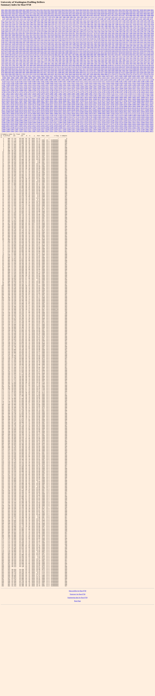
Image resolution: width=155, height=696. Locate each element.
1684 (91, 26)
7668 (63, 63)
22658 (4, 124)
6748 (6, 54)
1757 (24, 28)
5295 (77, 44)
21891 (51, 119)
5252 (27, 44)
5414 (13, 47)
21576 (30, 117)
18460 (138, 99)
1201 (119, 19)
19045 (95, 103)
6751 (17, 54)
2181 (123, 30)
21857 (8, 119)
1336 (116, 21)
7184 (66, 58)
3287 (127, 33)
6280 (9, 51)
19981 (30, 108)
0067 (20, 12)
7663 (52, 63)
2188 (138, 30)
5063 (38, 37)
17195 (143, 94)
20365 (138, 110)
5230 (102, 42)
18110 (151, 97)
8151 (24, 67)
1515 (113, 22)
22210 (77, 120)
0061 (152, 10)
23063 (125, 126)
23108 (12, 128)
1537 (17, 24)
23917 (47, 131)
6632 (102, 53)
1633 (20, 26)
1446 (41, 22)
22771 (108, 124)
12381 (121, 81)
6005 (120, 47)
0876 (120, 15)
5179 (98, 40)
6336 (98, 51)
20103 (112, 108)
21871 (21, 119)
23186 (34, 128)
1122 (119, 17)
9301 (152, 72)
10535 (151, 76)
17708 (17, 97)
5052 (6, 37)
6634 (109, 53)
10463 (99, 76)
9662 (98, 74)
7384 (56, 60)
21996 (125, 119)
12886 (77, 94)
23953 (73, 131)
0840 (66, 15)
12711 (60, 90)
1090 (71, 17)
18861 (25, 103)
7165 (41, 58)
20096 (108, 108)
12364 (51, 81)
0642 (84, 13)
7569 (41, 62)
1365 (27, 22)
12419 (91, 83)
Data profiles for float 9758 (77, 681)
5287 (70, 44)
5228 (95, 42)
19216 (56, 104)
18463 (143, 99)
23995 (91, 131)
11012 (99, 78)
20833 (43, 113)
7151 (152, 56)
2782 (95, 31)
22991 (86, 126)
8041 (59, 65)
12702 (43, 90)
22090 (17, 120)
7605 (116, 62)
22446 (38, 122)
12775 (73, 92)
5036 (109, 35)
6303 (49, 51)
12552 (51, 87)
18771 (121, 101)
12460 (60, 85)
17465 (95, 95)
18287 (43, 99)
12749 (8, 92)
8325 (106, 69)
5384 (88, 46)
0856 (95, 15)
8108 (109, 65)
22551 (99, 122)
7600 (102, 62)
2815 (17, 33)
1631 (13, 26)
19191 (43, 104)
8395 (20, 71)
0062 (2, 12)
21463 (108, 115)
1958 (141, 28)
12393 (4, 83)
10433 (34, 76)
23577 (60, 129)
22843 (151, 124)
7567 (34, 62)
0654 (120, 13)
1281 (38, 21)
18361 (91, 99)
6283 (20, 51)
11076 (24, 79)
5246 (6, 44)
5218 (63, 42)
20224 (56, 110)
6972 (13, 56)
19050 (99, 103)
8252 (70, 69)
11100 (93, 79)
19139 (17, 104)
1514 (109, 22)
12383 (129, 81)
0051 (116, 10)
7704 (98, 63)
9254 (95, 72)
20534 (43, 112)
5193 (145, 40)
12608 (99, 87)
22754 (86, 124)
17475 (104, 95)
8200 (134, 67)
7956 (13, 65)
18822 (4, 103)
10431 (29, 76)
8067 (81, 65)
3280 (102, 33)
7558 (20, 62)
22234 (99, 120)
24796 (143, 131)
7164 (38, 58)
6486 (66, 53)
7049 (24, 56)
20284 (95, 110)
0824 (20, 15)
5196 (2, 42)
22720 (38, 124)
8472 (84, 71)
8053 (70, 65)
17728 (25, 97)
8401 (27, 71)
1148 (7, 19)
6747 (2, 54)
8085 (95, 65)
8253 (74, 69)
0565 (9, 13)
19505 (21, 106)
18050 (104, 97)
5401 (138, 46)
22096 (25, 120)
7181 (56, 58)
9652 (81, 74)
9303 (6, 74)
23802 (147, 129)
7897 (152, 63)
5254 (31, 44)
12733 (117, 90)
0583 (41, 13)
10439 (56, 76)
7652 (38, 63)
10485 (121, 76)
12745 (147, 90)
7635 (17, 63)
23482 (151, 128)
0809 (2, 15)
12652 (138, 88)
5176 (88, 40)
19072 (125, 103)
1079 (53, 17)
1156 (35, 19)
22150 (38, 120)
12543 (30, 87)
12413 (69, 83)
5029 (84, 35)
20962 (86, 113)
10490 (129, 76)
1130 (147, 17)
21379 (69, 115)
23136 (21, 128)
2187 (134, 30)
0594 (63, 13)
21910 (69, 119)
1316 (66, 21)
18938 (60, 103)
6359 (145, 51)
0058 (141, 10)
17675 (12, 97)
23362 (86, 128)
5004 (152, 33)
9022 (52, 72)
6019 (141, 47)
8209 (9, 69)
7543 (141, 60)
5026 (74, 35)
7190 (88, 58)
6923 (141, 54)
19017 (82, 103)
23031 (95, 126)
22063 (151, 119)
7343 (24, 60)
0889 (152, 15)
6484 (59, 53)
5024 (66, 35)
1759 (31, 28)
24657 (134, 131)
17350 (47, 95)
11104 (110, 79)
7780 (106, 63)
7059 (31, 56)
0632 (70, 13)
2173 (98, 30)
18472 (147, 99)
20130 (134, 108)
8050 (63, 65)
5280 (49, 44)
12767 (47, 92)
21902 (60, 119)
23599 (77, 129)
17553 (134, 95)
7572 (45, 62)
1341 (134, 21)
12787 (121, 92)
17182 (138, 94)
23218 (43, 128)
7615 (148, 62)
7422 (91, 60)
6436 (52, 53)
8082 (91, 65)
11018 (112, 78)
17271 (12, 95)
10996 (69, 78)
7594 (81, 62)
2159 (52, 30)
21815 (112, 117)
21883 (38, 119)
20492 (12, 112)
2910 (49, 33)
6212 (95, 49)
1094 (85, 17)
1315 (63, 21)
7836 (127, 63)
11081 (29, 79)
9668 (106, 74)
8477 (95, 71)
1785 (109, 28)
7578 (56, 62)
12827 (30, 94)
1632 (17, 26)
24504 (117, 131)
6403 (49, 53)
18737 (95, 101)
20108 (117, 108)
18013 (82, 97)
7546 (145, 60)
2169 (84, 30)
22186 (64, 120)
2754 (88, 31)
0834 (49, 15)
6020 (145, 47)
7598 (95, 62)
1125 (130, 17)
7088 (84, 56)
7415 (88, 60)
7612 (138, 62)
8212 (20, 69)
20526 (25, 112)
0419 (66, 12)
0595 (66, 13)
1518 (123, 22)
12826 (25, 94)
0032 (91, 10)
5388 (98, 46)
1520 (130, 22)
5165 (49, 40)
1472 (66, 22)
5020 (56, 35)
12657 (8, 90)
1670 (49, 26)
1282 (41, 21)
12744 (143, 90)
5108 (35, 38)
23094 (151, 126)
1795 (138, 28)
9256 (98, 72)
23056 (121, 126)
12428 (117, 83)
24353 (104, 131)
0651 (113, 13)
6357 (138, 51)
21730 (69, 117)
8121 (120, 65)
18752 (104, 101)
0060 (148, 10)
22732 (60, 124)
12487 (143, 85)
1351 (13, 22)
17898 (51, 97)
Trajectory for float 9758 (77, 685)
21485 (125, 115)
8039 (56, 65)
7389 (59, 60)
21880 (34, 119)
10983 (17, 78)
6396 (34, 53)
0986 (28, 17)
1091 (74, 17)
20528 (34, 112)
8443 (49, 71)
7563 (27, 62)
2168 (81, 30)
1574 (66, 24)
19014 (77, 103)
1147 (3, 19)
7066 (34, 56)
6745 (148, 53)
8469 (81, 71)
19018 (86, 103)
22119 (30, 120)
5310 (123, 44)
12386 (143, 81)
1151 (17, 19)
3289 (134, 33)
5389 (102, 46)
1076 (42, 17)
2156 (41, 30)
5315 (134, 44)
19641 (73, 106)
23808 (4, 131)
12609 (104, 87)
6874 (66, 54)
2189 (141, 30)
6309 (70, 51)
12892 (91, 94)
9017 (45, 72)
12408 (47, 83)
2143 (148, 28)
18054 (108, 97)
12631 (47, 88)
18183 (21, 99)
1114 (92, 17)
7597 (91, 62)
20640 (143, 112)
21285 (21, 115)
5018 (49, 35)
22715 (34, 124)
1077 (46, 17)
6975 (17, 56)
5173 (77, 40)
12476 (99, 85)
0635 (74, 13)
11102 (101, 79)
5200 (17, 42)
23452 (130, 128)
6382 (13, 53)
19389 (130, 104)
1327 (98, 21)
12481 (121, 85)
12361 (38, 81)
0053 (123, 10)
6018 (137, 47)
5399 (130, 46)
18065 (117, 97)
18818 (143, 101)
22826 (138, 124)
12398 (17, 83)
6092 (27, 49)
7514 (127, 60)
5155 (13, 40)
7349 (31, 60)
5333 (45, 46)
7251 (138, 58)
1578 (81, 24)
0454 (95, 12)
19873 (143, 106)
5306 (109, 44)
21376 (64, 115)
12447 (4, 85)
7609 (127, 62)
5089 (127, 37)
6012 (134, 47)
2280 (45, 31)
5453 (106, 47)
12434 (138, 83)
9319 (38, 74)
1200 (115, 19)
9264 (109, 72)
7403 (74, 60)
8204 (145, 67)
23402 (104, 128)
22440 (34, 122)
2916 (70, 33)
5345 (59, 46)
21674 (51, 117)
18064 (112, 97)
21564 (25, 117)
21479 (121, 115)
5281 (52, 44)
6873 (63, 54)
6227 (127, 49)
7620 (6, 63)
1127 (137, 17)
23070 (134, 126)
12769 (56, 92)
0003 (9, 10)
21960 (95, 119)
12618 (143, 87)
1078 (49, 17)
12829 (38, 94)
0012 (38, 10)
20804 (34, 113)
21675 (56, 117)
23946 (69, 131)
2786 (109, 31)
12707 (47, 90)
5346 (63, 46)
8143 (6, 67)
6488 (70, 53)
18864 (34, 103)
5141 (141, 38)
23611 (90, 129)
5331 (38, 46)
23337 (73, 128)
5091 (134, 37)
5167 (56, 40)
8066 (77, 65)
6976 (20, 56)
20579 (77, 112)
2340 (52, 31)
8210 (13, 69)
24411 (108, 131)
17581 (143, 95)
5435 (70, 47)
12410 (56, 83)
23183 (30, 128)
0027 (74, 10)
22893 (21, 126)
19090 (138, 103)
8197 (123, 67)
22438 (30, 122)
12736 (125, 90)
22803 (125, 124)
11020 (121, 78)
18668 (64, 101)
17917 (56, 97)
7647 (27, 63)
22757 (95, 124)
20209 (47, 110)
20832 (39, 113)
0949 (10, 17)
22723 (43, 124)
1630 (9, 26)
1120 (112, 17)
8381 (138, 69)
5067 (52, 37)
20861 (52, 113)
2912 (56, 33)
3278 (95, 33)
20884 (56, 113)
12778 (82, 92)
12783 (104, 92)
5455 (109, 47)
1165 (66, 19)
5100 (6, 38)
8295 (98, 69)
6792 (41, 54)
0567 (17, 13)
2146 (6, 30)
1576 (74, 24)
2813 (9, 33)
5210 (34, 42)
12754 (25, 92)
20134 (143, 108)
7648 (31, 63)
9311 (20, 74)
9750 (127, 74)
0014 (45, 10)
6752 (20, 54)
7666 (59, 63)
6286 (31, 51)
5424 (49, 47)
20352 (125, 110)
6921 (134, 54)
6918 (123, 54)
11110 (131, 79)
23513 (25, 129)
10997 (74, 78)
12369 (73, 81)
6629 (91, 53)
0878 (127, 15)
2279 (41, 31)
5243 (148, 42)
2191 (148, 30)
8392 (9, 71)
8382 (141, 69)
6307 (63, 51)
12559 (60, 87)
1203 (126, 19)
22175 (56, 120)
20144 (12, 110)
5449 (91, 47)
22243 (108, 120)
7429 (102, 60)
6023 (2, 49)
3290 (138, 33)
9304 (10, 74)
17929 (60, 97)
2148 (13, 30)
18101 (147, 97)
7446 (109, 60)
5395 (116, 46)
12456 (43, 85)
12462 (69, 85)
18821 (151, 101)
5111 (42, 38)
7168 (52, 58)
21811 (108, 117)
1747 (141, 26)
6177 (88, 49)
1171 (87, 19)
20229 (60, 110)
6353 (123, 51)
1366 (31, 22)
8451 (63, 71)
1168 (77, 19)
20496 (17, 112)
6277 (152, 49)
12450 (17, 85)
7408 (81, 60)
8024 (49, 65)
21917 (73, 119)
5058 (24, 37)
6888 (98, 54)
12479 (112, 85)
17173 (134, 94)
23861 (30, 131)
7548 (152, 60)
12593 (77, 87)
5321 (2, 46)
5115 (56, 38)
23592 (64, 129)
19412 (147, 104)
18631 (47, 101)
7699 (91, 63)
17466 (99, 95)
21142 (143, 113)
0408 (59, 12)
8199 (130, 67)
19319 (90, 104)
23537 (43, 129)
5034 (102, 35)
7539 (138, 60)
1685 (95, 26)
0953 (14, 17)
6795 (52, 54)
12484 (134, 85)
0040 (109, 10)
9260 (106, 72)
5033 (98, 35)
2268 (2, 31)
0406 (52, 12)
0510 (145, 12)
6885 (91, 54)
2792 (130, 31)
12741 (134, 90)
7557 (17, 62)
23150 (25, 128)
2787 (113, 31)
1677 (70, 26)
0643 (88, 13)
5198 (9, 42)
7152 (2, 58)
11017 (108, 78)
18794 (130, 101)
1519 (127, 22)
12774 (69, 92)
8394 (17, 71)
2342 (59, 31)
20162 (25, 110)
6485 (63, 53)
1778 (84, 28)
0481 (127, 12)
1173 (94, 19)
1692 (116, 26)
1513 (106, 22)
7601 (106, 62)
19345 (103, 104)
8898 (27, 72)
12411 (60, 83)
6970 (10, 56)
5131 (105, 38)
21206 (151, 113)
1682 (84, 26)
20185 (38, 110)
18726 (91, 101)
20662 (4, 113)
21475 (117, 115)
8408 (34, 71)
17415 (69, 95)
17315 (25, 95)
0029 (81, 10)
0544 (152, 12)
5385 (91, 46)
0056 (134, 10)
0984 (24, 17)
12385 (138, 81)
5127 (95, 38)
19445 (12, 106)
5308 (116, 44)
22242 (104, 120)
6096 (42, 49)
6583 (84, 53)
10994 (61, 78)
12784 (108, 92)
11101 (97, 79)
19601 (51, 106)
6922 (138, 54)
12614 (125, 87)
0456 (102, 12)
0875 (116, 15)
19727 (104, 106)
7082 (67, 56)
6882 (81, 54)
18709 (82, 101)
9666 (102, 74)
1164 (63, 19)
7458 (113, 60)
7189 (84, 58)
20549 (56, 112)
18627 (43, 101)
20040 (60, 108)
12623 (12, 88)
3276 (88, 33)
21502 (151, 115)
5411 (2, 47)
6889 (102, 54)
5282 (56, 44)
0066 (17, 12)
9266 (116, 72)
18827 (8, 103)
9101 (84, 72)
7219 (116, 58)
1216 (140, 19)
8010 (42, 65)
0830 (34, 15)
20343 (121, 110)
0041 (113, 10)
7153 (6, 58)
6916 (116, 54)
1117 (102, 17)
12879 (47, 94)
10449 (73, 76)
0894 (7, 17)
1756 (20, 28)
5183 (113, 40)
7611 (134, 62)
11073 (16, 79)
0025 (70, 10)
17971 (69, 97)
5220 (66, 42)
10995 (65, 78)
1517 (120, 22)
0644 (91, 13)
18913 (47, 103)
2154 (34, 30)
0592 (56, 13)
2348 (81, 31)
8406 (31, 71)
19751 (117, 106)
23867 (34, 131)
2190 (145, 30)
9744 (120, 74)
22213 (82, 120)
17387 (60, 95)
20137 (4, 110)
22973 (73, 126)
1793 (134, 28)
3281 (106, 33)
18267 (38, 99)
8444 (52, 71)
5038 (116, 35)
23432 (117, 128)
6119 (77, 49)
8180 (84, 67)
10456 (82, 76)
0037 (106, 10)
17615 (4, 97)
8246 (63, 69)
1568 (45, 24)
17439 (91, 95)
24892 (147, 131)
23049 (108, 126)
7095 (99, 56)
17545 (130, 95)
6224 (116, 49)
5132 (109, 38)
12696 (30, 90)
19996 (38, 108)
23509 (21, 129)
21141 (138, 113)
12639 (82, 88)
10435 (42, 76)
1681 (81, 26)
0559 (2, 13)
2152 (27, 30)
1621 (141, 24)
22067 (4, 120)
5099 (3, 38)
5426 (56, 47)
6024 (6, 49)
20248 (73, 110)
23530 (38, 129)
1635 (27, 26)
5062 (34, 37)
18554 (12, 101)
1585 (106, 24)
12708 (51, 90)
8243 (59, 69)
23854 (25, 131)
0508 (138, 12)
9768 (21, 76)
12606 (91, 87)
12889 (86, 94)
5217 (59, 42)
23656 (95, 129)
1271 (2, 21)
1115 (95, 17)
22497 (73, 122)
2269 (6, 31)
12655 (151, 88)
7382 (52, 60)
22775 (112, 124)
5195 (152, 40)
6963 (152, 54)
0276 (38, 12)
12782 (99, 92)
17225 (147, 94)
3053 (77, 33)
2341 (56, 31)
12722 (82, 90)
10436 (47, 76)
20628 (134, 112)
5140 (137, 38)
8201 (138, 67)
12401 (25, 83)
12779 (86, 92)
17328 (34, 95)
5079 (91, 37)
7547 (148, 60)
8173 (63, 67)
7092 (95, 56)
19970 (21, 108)
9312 (24, 74)
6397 (38, 53)
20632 (138, 112)
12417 (82, 83)
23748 (121, 129)
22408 (21, 122)
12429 (121, 83)
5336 (52, 46)
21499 (143, 115)
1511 (98, 22)
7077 (49, 56)
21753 (77, 117)
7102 (109, 56)
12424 (108, 83)
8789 (152, 71)
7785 (109, 63)
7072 (42, 56)
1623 (148, 24)
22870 (12, 126)
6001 (113, 47)
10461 (95, 76)
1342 (138, 21)
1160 (49, 19)
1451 (56, 22)
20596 (95, 112)
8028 (52, 65)
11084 (37, 79)
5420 (34, 47)
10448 (69, 76)
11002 (82, 78)
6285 (27, 51)
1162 (56, 19)
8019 (45, 65)
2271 (13, 31)
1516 (116, 22)
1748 (145, 26)
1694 (123, 26)
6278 (2, 51)
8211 (16, 69)
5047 (141, 35)
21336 (51, 115)
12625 (21, 88)
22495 (64, 122)
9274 (120, 72)
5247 (9, 44)
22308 (4, 122)
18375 (104, 99)
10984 (21, 78)
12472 (86, 85)
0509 (141, 12)
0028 (77, 10)
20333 (112, 110)
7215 (109, 58)
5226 (88, 42)
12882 (60, 94)
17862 (43, 97)
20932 (78, 113)
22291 (147, 120)
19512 (25, 106)
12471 (82, 85)
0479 (123, 12)
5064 (41, 37)
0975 (21, 17)
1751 (2, 28)
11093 (67, 79)
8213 (24, 69)
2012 (145, 28)
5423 (45, 47)
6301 (41, 51)
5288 (74, 44)
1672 (56, 26)
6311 (77, 51)
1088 (64, 17)
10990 (48, 78)
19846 (138, 106)
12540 (17, 87)
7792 (113, 63)
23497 (17, 129)
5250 (20, 44)
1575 (70, 24)
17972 (73, 97)
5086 (116, 37)
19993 (34, 108)
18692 (73, 101)
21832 (130, 117)
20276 (91, 110)
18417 (125, 99)
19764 (121, 106)
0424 (84, 12)
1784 (106, 28)
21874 (25, 119)
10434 (38, 76)
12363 (47, 81)
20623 (125, 112)
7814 (120, 63)
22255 (117, 120)
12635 (64, 88)
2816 (20, 33)
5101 (10, 38)
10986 (30, 78)
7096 (102, 56)
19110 (151, 103)
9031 (56, 72)
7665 (56, 63)
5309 (120, 44)
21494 (138, 115)
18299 (51, 99)
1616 (127, 24)
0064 (10, 12)
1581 (91, 24)
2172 (95, 30)
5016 (41, 35)
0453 (91, 12)
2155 (38, 30)
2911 (52, 33)
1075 (39, 17)
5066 (49, 37)
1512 (102, 22)
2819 (31, 33)
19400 (134, 104)
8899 (31, 72)
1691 (113, 26)
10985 (26, 78)
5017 (45, 35)
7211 (95, 58)
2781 (91, 31)
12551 (47, 87)
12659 (17, 90)
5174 (81, 40)
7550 (2, 62)
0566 (13, 13)
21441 (99, 115)
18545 (8, 101)
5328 (27, 46)
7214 (106, 58)
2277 (34, 31)
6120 (81, 49)
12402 (30, 83)
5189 (130, 40)
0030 (84, 10)
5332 (41, 46)
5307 (113, 44)
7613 (141, 62)
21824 (121, 117)
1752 (6, 28)
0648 (102, 13)
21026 (112, 113)
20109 (121, 108)
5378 (74, 46)
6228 (130, 49)
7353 (38, 60)
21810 (104, 117)
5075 (77, 37)
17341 (43, 95)
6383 (17, 53)
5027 (77, 35)
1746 (138, 26)
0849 (74, 15)
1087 (60, 17)
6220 (105, 49)
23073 (143, 126)
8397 (24, 71)
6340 (113, 51)
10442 (60, 76)
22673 (8, 124)
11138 (16, 81)
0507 (134, 12)
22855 (8, 126)
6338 (106, 51)
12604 (82, 87)
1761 (38, 28)
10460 (90, 76)
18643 (51, 101)
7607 (123, 62)
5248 (13, 44)
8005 (31, 65)
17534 (125, 95)
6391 (20, 53)
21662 (38, 117)
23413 (108, 128)
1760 (34, 28)
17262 (151, 94)
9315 (31, 74)
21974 (108, 119)
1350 (9, 22)
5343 (56, 46)
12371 (82, 81)
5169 (63, 40)
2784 (102, 31)
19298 (77, 104)
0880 (130, 15)
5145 (2, 40)
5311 (127, 44)
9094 (70, 72)
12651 (134, 88)
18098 (143, 97)
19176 (34, 104)
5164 (45, 40)
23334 (69, 128)
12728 (104, 90)
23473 (143, 128)
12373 (90, 81)
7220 (120, 58)
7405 (77, 60)
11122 (8, 81)
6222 (109, 49)
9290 (130, 72)
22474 (51, 122)
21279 (17, 115)
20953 (82, 113)
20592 (91, 112)
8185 (98, 67)
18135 (8, 99)
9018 (49, 72)
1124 (127, 17)
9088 (59, 72)
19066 (117, 103)
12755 (30, 92)
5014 (34, 35)
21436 (95, 115)
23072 (138, 126)
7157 (20, 58)
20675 (8, 113)
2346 (74, 31)
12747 (151, 90)
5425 (52, 47)
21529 (12, 117)
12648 (121, 88)
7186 (74, 58)
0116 (31, 12)
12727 (99, 90)
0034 (98, 10)
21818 (117, 117)
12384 (134, 81)
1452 (59, 22)
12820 (151, 92)
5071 (63, 37)
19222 (60, 104)
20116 (130, 108)
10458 (86, 76)
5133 (112, 38)
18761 (112, 101)
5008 (13, 35)
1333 (106, 21)
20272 (86, 110)
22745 (77, 124)
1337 (120, 21)
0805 (148, 13)
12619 (147, 87)
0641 (81, 13)
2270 (9, 31)
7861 (148, 63)
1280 (34, 21)
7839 (130, 63)
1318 (74, 21)
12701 (38, 90)
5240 (138, 42)
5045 (134, 35)
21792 (91, 117)
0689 (127, 13)
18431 (130, 99)
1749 (148, 26)
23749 (125, 129)
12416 (77, 83)
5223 (77, 42)
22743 (73, 124)
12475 (95, 85)
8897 (24, 72)
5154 (9, 40)
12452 (25, 85)
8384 (148, 69)
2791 (127, 31)
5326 (20, 46)
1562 (24, 24)
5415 (17, 47)
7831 (123, 63)
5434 (66, 47)
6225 (120, 49)
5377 (70, 46)
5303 (98, 44)
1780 (91, 28)
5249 (17, 44)
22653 (151, 122)
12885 (73, 94)
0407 (56, 12)
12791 (134, 92)
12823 (12, 94)
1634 (24, 26)
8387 (152, 69)
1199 (112, 19)
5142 (144, 38)
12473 (91, 85)
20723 (25, 113)
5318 (145, 44)
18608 (38, 101)
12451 (21, 85)
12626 (25, 88)
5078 (88, 37)
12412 (64, 83)
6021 (148, 47)
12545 (34, 87)
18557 (17, 101)
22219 (91, 120)
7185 (70, 58)
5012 (27, 35)
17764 (30, 97)
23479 (147, 128)
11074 (20, 79)
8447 (56, 71)
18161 (12, 99)
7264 (20, 60)
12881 (56, 94)
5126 (91, 38)
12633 (56, 88)
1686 (98, 26)
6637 (116, 53)
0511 (148, 12)
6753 (24, 54)
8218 (41, 69)
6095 (38, 49)
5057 (20, 37)
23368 (91, 128)
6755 (31, 54)
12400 (21, 83)
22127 (34, 120)
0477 (116, 12)
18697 (77, 101)
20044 (69, 108)
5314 (130, 44)
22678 (12, 124)
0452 (88, 12)
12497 (8, 87)
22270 (130, 120)
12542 (25, 87)
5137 (127, 38)
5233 (113, 42)
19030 (91, 103)
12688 (21, 90)
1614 (120, 24)
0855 (91, 15)
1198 (108, 19)
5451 (98, 47)
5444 (74, 47)
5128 (98, 38)
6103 (63, 49)
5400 (134, 46)
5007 (9, 35)
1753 (9, 28)
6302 (45, 51)
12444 (143, 83)
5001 (141, 33)
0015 (49, 10)
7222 (127, 58)
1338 (123, 21)
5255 (34, 44)
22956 (51, 126)
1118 (106, 17)
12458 (51, 85)
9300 (148, 72)
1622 (145, 24)
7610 (130, 62)
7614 (145, 62)
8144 (9, 67)
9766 (17, 76)
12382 (125, 81)
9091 (63, 72)
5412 (6, 47)
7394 (63, 60)
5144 (152, 38)
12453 (30, 85)
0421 (74, 12)
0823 (17, 15)
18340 (82, 99)
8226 (49, 69)
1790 (127, 28)
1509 (91, 22)
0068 (24, 12)
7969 (20, 65)
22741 (69, 124)
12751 (17, 92)
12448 (8, 85)
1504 (84, 22)
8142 (2, 67)
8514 (148, 71)
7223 (130, 58)
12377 (103, 81)
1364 (24, 22)
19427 (151, 104)
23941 (56, 131)
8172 (59, 67)
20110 (125, 108)
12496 (4, 87)
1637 (31, 26)
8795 (2, 72)
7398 (66, 60)
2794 (134, 31)
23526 (34, 129)
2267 (152, 30)
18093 (134, 97)
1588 (116, 24)
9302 (2, 74)
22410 (25, 122)
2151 (24, 30)
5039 (120, 35)
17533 (121, 95)
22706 (30, 124)
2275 (27, 31)
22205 (73, 120)
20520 (21, 112)
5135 (119, 38)
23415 (112, 128)
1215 (137, 19)
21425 (86, 115)
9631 (52, 74)
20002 (47, 108)
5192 (141, 40)
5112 (45, 38)
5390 (106, 46)
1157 (38, 19)
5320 (152, 44)
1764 (49, 28)
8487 (120, 71)
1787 (116, 28)
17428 (77, 95)
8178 (77, 67)
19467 (17, 106)
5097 (152, 37)
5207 (24, 42)
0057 (138, 10)
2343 (63, 31)
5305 (106, 44)
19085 (134, 103)
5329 (31, 46)
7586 (66, 62)
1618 (134, 24)
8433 (41, 71)
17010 (95, 94)
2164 (66, 30)
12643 (99, 88)
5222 (74, 42)
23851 (17, 131)
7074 (45, 56)
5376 (66, 46)
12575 (69, 87)
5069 (59, 37)
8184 (95, 67)
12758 (38, 92)
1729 (134, 26)
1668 (41, 26)
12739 (130, 90)
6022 (152, 47)
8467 (77, 71)
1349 (6, 22)
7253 (145, 58)
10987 (34, 78)
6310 (74, 51)
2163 (63, 30)
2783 (98, 31)
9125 (88, 72)
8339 (109, 69)
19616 (64, 106)
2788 (116, 31)
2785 (106, 31)
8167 (52, 67)
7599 (98, 62)
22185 (60, 120)
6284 (24, 51)
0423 (81, 12)
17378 (51, 95)
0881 (134, 15)
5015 (38, 35)
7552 (6, 62)
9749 (123, 74)
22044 (138, 119)
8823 (13, 72)
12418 (86, 83)
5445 (77, 47)
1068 (32, 17)
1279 (31, 21)
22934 (38, 126)
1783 (102, 28)
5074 (74, 37)
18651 (56, 101)
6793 (45, 54)
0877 (123, 15)
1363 (20, 22)
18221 (25, 99)
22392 (17, 122)
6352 (120, 51)
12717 (77, 90)
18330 (77, 99)
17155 (125, 94)
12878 (43, 94)
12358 (29, 81)
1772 (74, 28)
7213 (102, 58)
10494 (134, 76)
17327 (30, 95)
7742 (102, 63)
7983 (24, 65)
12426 (112, 83)
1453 (63, 22)
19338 (99, 104)
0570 (27, 13)
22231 (95, 120)
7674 (74, 63)
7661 (49, 63)
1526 (152, 22)
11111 (135, 79)
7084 (74, 56)
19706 (91, 106)
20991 (104, 113)
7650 (34, 63)
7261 (9, 60)
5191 (138, 40)
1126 (134, 17)
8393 (13, 71)
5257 (38, 44)
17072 (104, 94)
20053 (73, 108)
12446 (151, 83)
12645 (108, 88)
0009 (27, 10)
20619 (117, 112)
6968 (6, 56)
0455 (98, 12)
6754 (27, 54)
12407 (43, 83)
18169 (17, 99)
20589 (86, 112)
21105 (125, 113)
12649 (125, 88)
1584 (102, 24)
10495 (138, 76)
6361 (152, 51)
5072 (66, 37)
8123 (123, 65)
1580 (88, 24)
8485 (113, 71)
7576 (52, 62)
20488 (8, 112)
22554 (104, 122)
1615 (123, 24)
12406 (38, 83)
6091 (24, 49)
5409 (148, 46)
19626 (69, 106)
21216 (4, 115)
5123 (80, 38)
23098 (4, 128)
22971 (64, 126)
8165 (45, 67)
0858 (102, 15)
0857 (98, 15)
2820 (34, 33)
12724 (91, 90)
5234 (116, 42)
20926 (73, 113)
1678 (74, 26)
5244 (152, 42)
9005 (38, 72)
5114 (52, 38)
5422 (41, 47)
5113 (49, 38)
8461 (70, 71)
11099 (89, 79)
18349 (86, 99)
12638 (77, 88)
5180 (102, 40)
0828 (27, 15)
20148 (17, 110)
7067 (38, 56)
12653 (143, 88)
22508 (77, 122)
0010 (31, 10)
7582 (59, 62)
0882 (138, 15)
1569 (49, 24)
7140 (137, 56)
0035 (102, 10)
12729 (108, 90)
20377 (143, 110)
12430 (125, 83)
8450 (59, 71)
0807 (152, 13)
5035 (106, 35)
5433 (63, 47)
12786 (117, 92)
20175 (34, 110)
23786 (143, 129)
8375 (127, 69)
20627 (130, 112)
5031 (91, 35)
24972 (151, 131)
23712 (108, 129)
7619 (2, 63)
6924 (145, 54)
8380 (134, 69)
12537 (12, 87)
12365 (56, 81)
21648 (34, 117)
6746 (152, 53)
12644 (104, 88)
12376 (99, 81)
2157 (45, 30)
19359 (117, 104)
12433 (134, 83)
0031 (88, 10)
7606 (120, 62)
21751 (73, 117)
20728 (30, 113)
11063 (3, 79)
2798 (148, 31)
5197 (6, 42)
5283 (59, 44)
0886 (141, 15)
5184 (116, 40)
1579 (84, 24)
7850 (141, 63)
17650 (8, 97)
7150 (148, 56)
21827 (125, 117)
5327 (24, 46)
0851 (77, 15)
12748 (4, 92)
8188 (102, 67)
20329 (108, 110)
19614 (60, 106)
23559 (56, 129)
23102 (8, 128)
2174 (102, 30)
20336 (117, 110)
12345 (21, 81)
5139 (134, 38)
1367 (34, 22)
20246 (69, 110)
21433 (91, 115)
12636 (69, 88)
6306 (59, 51)
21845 (151, 117)
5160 (31, 40)
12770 (60, 92)
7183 (63, 58)
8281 (91, 69)
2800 (2, 33)
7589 (74, 62)
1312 (52, 21)
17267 (8, 95)
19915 (8, 108)
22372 (12, 122)
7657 (41, 63)
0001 (2, 10)
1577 (77, 24)
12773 (64, 92)
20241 (64, 110)
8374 (123, 69)
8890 (17, 72)
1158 (42, 19)
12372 (86, 81)
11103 (106, 79)
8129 (137, 65)
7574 (49, 62)
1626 (6, 26)
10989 (43, 78)
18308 (60, 99)
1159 (45, 19)
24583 (130, 131)
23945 (65, 131)
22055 (143, 119)
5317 (141, 44)
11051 (125, 78)
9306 (17, 74)
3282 (109, 33)
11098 (84, 79)
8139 (152, 65)
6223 (113, 49)
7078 (52, 56)
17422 (73, 95)
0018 (56, 10)
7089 (88, 56)
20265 (77, 110)
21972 (104, 119)
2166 (74, 30)
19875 (147, 106)
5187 (123, 40)
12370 (77, 81)
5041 (127, 35)
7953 (10, 65)
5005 (2, 35)
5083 (106, 37)
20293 (99, 110)
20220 (51, 110)
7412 (84, 60)
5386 (95, 46)
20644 (147, 112)
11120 (4, 81)
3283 (113, 33)
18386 (108, 99)
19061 (104, 103)
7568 (38, 62)
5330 (34, 46)
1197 (105, 19)
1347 (152, 21)
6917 (120, 54)
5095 (148, 37)
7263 (17, 60)
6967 (2, 56)
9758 (145, 74)
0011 (34, 10)
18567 (21, 101)
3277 (91, 33)
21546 (21, 117)
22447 (43, 122)
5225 (84, 42)
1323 (88, 21)
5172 (74, 40)
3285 (120, 33)
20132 (138, 108)
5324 (13, 46)
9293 (138, 72)
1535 (9, 24)
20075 (91, 108)
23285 (56, 128)
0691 (134, 13)
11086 (46, 79)
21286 (25, 115)
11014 (104, 78)
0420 (70, 12)
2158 (49, 30)
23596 (69, 129)
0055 (130, 10)
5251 (24, 44)
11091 (59, 79)
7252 (141, 58)
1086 (57, 17)
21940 (86, 119)
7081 (63, 56)
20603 (104, 112)
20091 (104, 108)
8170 (56, 67)
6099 (52, 49)
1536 (13, 24)
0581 (34, 13)
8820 (9, 72)
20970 (91, 113)
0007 (24, 10)
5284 (63, 44)
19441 (4, 106)
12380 (116, 81)
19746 (112, 106)
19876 (151, 106)
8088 (102, 65)
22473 (47, 122)
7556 (13, 62)
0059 (145, 10)
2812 (6, 33)
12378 (108, 81)
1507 (88, 22)
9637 (63, 74)
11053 (129, 78)
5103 (17, 38)
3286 (123, 33)
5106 (28, 38)
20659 (151, 112)
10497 (143, 76)
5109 (38, 38)
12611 (112, 87)
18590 (25, 101)
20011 (51, 108)
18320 (64, 99)
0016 (52, 10)
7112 (120, 56)
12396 (12, 83)
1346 (148, 21)
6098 (49, 49)
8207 (2, 69)
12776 (77, 92)
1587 (113, 24)
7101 (106, 56)
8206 (152, 67)
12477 (104, 85)
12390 (151, 81)
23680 (99, 129)
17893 (47, 97)
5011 (24, 35)
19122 (8, 104)
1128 (141, 17)
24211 (95, 131)
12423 (104, 83)
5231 (106, 42)
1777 (81, 28)
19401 (138, 104)
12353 (25, 81)
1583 (98, 24)
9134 (91, 72)
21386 (73, 115)
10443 (64, 76)
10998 (78, 78)
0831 (38, 15)
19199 (47, 104)
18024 (91, 97)
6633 (106, 53)
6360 (148, 51)
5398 (127, 46)
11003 (86, 78)
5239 (134, 42)
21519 (4, 117)
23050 (112, 126)
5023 (63, 35)
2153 (31, 30)
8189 (106, 67)
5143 (148, 38)
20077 (95, 108)
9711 (109, 74)
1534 (6, 24)
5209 (31, 42)
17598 (147, 95)
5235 (120, 42)
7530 (134, 60)
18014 (86, 97)
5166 (52, 40)
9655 (84, 74)
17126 (112, 94)
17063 (99, 94)
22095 (21, 120)
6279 (6, 51)
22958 (56, 126)
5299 (84, 44)
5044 (130, 35)
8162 (34, 67)
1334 (109, 21)
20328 (104, 110)
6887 (95, 54)
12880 (51, 94)
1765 (52, 28)
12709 (56, 90)
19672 (82, 106)
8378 (130, 69)
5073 (70, 37)
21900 (56, 119)
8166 (49, 67)
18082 (130, 97)
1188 (101, 19)
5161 (34, 40)
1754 (13, 28)
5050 (152, 35)
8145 (13, 67)
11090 (54, 79)
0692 (138, 13)
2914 (63, 33)
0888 (148, 15)
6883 (84, 54)
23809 (8, 131)
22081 (12, 120)
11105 (114, 79)
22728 (56, 124)
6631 (98, 53)
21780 (86, 117)
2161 (56, 30)
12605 (86, 87)
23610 (86, 129)
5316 (138, 44)
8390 (2, 71)
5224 (81, 42)
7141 (141, 56)
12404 (34, 83)
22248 (112, 120)
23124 (17, 128)
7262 (13, 60)
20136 (151, 108)
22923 (34, 126)
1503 (81, 22)
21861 (12, 119)
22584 (125, 122)
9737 (116, 74)
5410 (152, 46)
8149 (20, 67)
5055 (13, 37)
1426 (38, 22)
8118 (116, 65)
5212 (41, 42)
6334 (91, 51)
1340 (130, 21)
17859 (38, 97)
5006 (6, 35)
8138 (148, 65)
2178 (113, 30)
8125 (127, 65)
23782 (138, 129)
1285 (45, 21)
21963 (99, 119)
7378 (45, 60)
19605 (56, 106)
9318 (34, 74)
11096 (76, 79)
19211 (51, 104)
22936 (43, 126)
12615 (130, 87)
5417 (24, 47)
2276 (31, 31)
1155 (31, 19)
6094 (34, 49)
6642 (134, 53)
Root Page (77, 691)
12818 (143, 92)
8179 (81, 67)
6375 (6, 53)
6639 (123, 53)
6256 (141, 49)
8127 (134, 65)
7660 (45, 63)
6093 (31, 49)
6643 (138, 53)
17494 (112, 95)
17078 (108, 94)
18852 (21, 103)
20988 (99, 113)
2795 (138, 31)
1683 (88, 26)
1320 (77, 21)
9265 (113, 72)
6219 (102, 49)
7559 (24, 62)
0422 (77, 12)
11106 (119, 79)
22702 (25, 124)
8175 (70, 67)
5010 (20, 35)
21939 (82, 119)
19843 (134, 106)
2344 (66, 31)
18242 (34, 99)
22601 (130, 122)
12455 (38, 85)
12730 (112, 90)
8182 (88, 67)
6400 (41, 53)
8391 (6, 71)
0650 (109, 13)
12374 (95, 81)
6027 (17, 49)
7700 (95, 63)
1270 (151, 19)
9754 (134, 74)
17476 (108, 95)
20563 (64, 112)
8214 (27, 69)
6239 (137, 49)
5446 (81, 47)
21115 (130, 113)
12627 (30, 88)
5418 (27, 47)
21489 (134, 115)
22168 (51, 120)
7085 (77, 56)
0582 (38, 13)
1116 (99, 17)
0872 (106, 15)
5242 (145, 42)
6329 (88, 51)
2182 (127, 30)
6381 (9, 53)
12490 (147, 85)
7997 (27, 65)
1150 (14, 19)
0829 (31, 15)
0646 (98, 13)
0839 (63, 15)
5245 (2, 44)
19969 (17, 108)
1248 (144, 19)
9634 (59, 74)
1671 (52, 26)
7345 (27, 60)
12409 (51, 83)
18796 (134, 101)
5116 (59, 38)
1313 (56, 21)
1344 (141, 21)
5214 (49, 42)
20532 (38, 112)
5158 (24, 40)
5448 (88, 47)
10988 (39, 78)
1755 (17, 28)
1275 (17, 21)
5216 (56, 42)
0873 (109, 15)
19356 (112, 104)
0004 (13, 10)
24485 (112, 131)
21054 (117, 113)
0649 (106, 13)
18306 (56, 99)
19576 (34, 106)
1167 (73, 19)
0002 (6, 10)
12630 (43, 88)
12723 (86, 90)
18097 (138, 97)
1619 (138, 24)
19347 (108, 104)
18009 (77, 97)
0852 (81, 15)
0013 (41, 10)
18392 (117, 99)
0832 (41, 15)
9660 (95, 74)
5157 (20, 40)
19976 (25, 108)
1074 (35, 17)
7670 (66, 63)
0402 (41, 12)
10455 (77, 76)
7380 (49, 60)
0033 (95, 10)
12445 (147, 83)
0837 (59, 15)
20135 (147, 108)
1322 (84, 21)
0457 (106, 12)
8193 (113, 67)
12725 (95, 90)
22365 (8, 122)
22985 (82, 126)
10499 (147, 76)
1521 (134, 22)
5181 (106, 40)
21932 (77, 119)
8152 (27, 67)
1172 (91, 19)
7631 (13, 63)
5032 (95, 35)
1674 (63, 26)
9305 (13, 74)
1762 (41, 28)
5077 (84, 37)
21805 (99, 117)
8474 (88, 71)
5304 (102, 44)
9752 (130, 74)
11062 (151, 78)
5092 (138, 37)
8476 (91, 71)
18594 (30, 101)
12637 (73, 88)
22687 (17, 124)
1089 (67, 17)
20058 (82, 108)
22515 (82, 122)
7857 (145, 63)
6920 (130, 54)
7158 (24, 58)
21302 (43, 115)
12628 (34, 88)
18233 (30, 99)
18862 (30, 103)
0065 (13, 12)
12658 (12, 90)
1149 (10, 19)
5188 (127, 40)
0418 (63, 12)
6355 (130, 51)
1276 (20, 21)
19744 (108, 106)
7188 (81, 58)
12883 (64, 94)
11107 (123, 79)
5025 (70, 35)
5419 (31, 47)
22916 (30, 126)
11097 (80, 79)
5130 (102, 38)
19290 (73, 104)
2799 (152, 31)
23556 (51, 129)
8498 (130, 71)
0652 (116, 13)
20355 (130, 110)
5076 (81, 37)
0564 (6, 13)
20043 (64, 108)
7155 (13, 58)
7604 (113, 62)
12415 (73, 83)
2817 (24, 33)
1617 (130, 24)
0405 (49, 12)
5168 (59, 40)
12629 (38, 88)
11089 (50, 79)
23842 (12, 131)
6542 (81, 53)
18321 (69, 99)
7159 (27, 58)
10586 (4, 78)
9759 (148, 74)
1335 (113, 21)
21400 (77, 115)
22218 (86, 120)
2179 (116, 30)
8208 (6, 69)
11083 (33, 79)
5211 (38, 42)
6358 (141, 51)
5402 (141, 46)
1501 (74, 22)
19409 (143, 104)
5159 (27, 40)
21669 (47, 117)
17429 (82, 95)
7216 (113, 58)
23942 (60, 131)
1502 (77, 22)
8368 (113, 69)
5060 (27, 37)
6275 (145, 49)
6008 (123, 47)
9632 (56, 74)
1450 (52, 22)
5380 (77, 46)
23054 (117, 126)
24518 (121, 131)
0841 (70, 15)
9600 (41, 74)
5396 (120, 46)
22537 (95, 122)
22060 (147, 119)
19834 (130, 106)
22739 (64, 124)
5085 (113, 37)
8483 (109, 71)
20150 (21, 110)
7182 (59, 58)
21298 (38, 115)
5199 (13, 42)
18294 (47, 99)
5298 (81, 44)
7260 (6, 60)
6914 (109, 54)
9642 (66, 74)
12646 (112, 88)
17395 (64, 95)
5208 (27, 42)
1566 (38, 24)
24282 (99, 131)
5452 (102, 47)
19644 (77, 106)
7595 (84, 62)
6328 (84, 51)
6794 (49, 54)
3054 (81, 33)
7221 (123, 58)
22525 (91, 122)
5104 (20, 38)
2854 (45, 33)
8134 (145, 65)
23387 (95, 128)
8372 (120, 69)
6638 (120, 53)
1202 (122, 19)
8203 (141, 67)
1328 (102, 21)
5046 (138, 35)
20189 (43, 110)
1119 (109, 17)
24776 (138, 131)
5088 (123, 37)
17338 (38, 95)
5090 (130, 37)
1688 (106, 26)
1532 (2, 24)
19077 (130, 103)
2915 (66, 33)
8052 (67, 65)
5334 (49, 46)
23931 (51, 131)
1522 (138, 22)
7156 (17, 58)
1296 (49, 21)
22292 (151, 120)
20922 (69, 113)
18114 (3, 99)
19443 (8, 106)
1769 (66, 28)
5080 (95, 37)
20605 (108, 112)
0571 (31, 13)
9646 (74, 74)
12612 (117, 87)
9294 (141, 72)
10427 (25, 76)
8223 (45, 69)
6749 (9, 54)
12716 (73, 90)
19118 (4, 104)
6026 (13, 49)
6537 (77, 53)
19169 (30, 104)
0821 (9, 15)
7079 (56, 56)
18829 (12, 103)
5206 (20, 42)
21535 (17, 117)
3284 (116, 33)
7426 (98, 60)
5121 (73, 38)
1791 (130, 28)
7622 (9, 63)
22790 (121, 124)
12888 (82, 94)
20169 (30, 110)
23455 (134, 128)
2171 (91, 30)
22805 (130, 124)
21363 (60, 115)
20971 (95, 113)
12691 (25, 90)
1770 (70, 28)
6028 (20, 49)
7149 (145, 56)
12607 (95, 87)
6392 (24, 53)
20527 (30, 112)
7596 (88, 62)
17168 (130, 94)
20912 (60, 113)
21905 (64, 119)
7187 (77, 58)
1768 (63, 28)
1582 (95, 24)
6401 (45, 53)
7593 (77, 62)
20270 (82, 110)
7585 (63, 62)
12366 (60, 81)
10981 (8, 78)
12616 (134, 87)
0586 (45, 13)
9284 (127, 72)
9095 (74, 72)
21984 (117, 119)
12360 (34, 81)
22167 (47, 120)
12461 (64, 85)
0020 (63, 10)
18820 (147, 101)
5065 (45, 37)
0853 (84, 15)
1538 (20, 24)
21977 (112, 119)
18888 (43, 103)
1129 (144, 17)
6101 (56, 49)
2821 (38, 33)
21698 (64, 117)
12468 (77, 85)
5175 (84, 40)
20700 (17, 113)
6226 (123, 49)
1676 (66, 26)
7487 (120, 60)
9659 (91, 74)
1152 (21, 19)
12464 (73, 85)
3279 (98, 33)
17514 (117, 95)
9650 (77, 74)
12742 (138, 90)
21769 (82, 117)
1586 (109, 24)
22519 (86, 122)
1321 (81, 21)
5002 (145, 33)
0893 (3, 17)
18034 (99, 97)
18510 (4, 101)
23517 (30, 129)
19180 (38, 104)
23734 (117, 129)
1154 (28, 19)
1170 (84, 19)
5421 (38, 47)
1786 (113, 28)
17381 (56, 95)
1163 (59, 19)
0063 (6, 12)
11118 (152, 79)
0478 (120, 12)
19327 (95, 104)
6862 (56, 54)
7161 (34, 58)
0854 (88, 15)
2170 (88, 30)
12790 (130, 92)
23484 (4, 129)
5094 (145, 37)
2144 (152, 28)
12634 (60, 88)
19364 (121, 104)
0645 (95, 13)
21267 (12, 115)
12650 (130, 88)
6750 (13, 54)
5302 (95, 44)
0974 (17, 17)
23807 (151, 129)
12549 (38, 87)
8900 (34, 72)
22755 (91, 124)
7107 (116, 56)
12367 (64, 81)
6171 (84, 49)
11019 (117, 78)
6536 (74, 53)
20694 (12, 113)
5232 (109, 42)
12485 (138, 85)
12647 (117, 88)
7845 (134, 63)
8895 (20, 72)
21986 (121, 119)
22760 (99, 124)
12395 (8, 83)
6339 (109, 51)
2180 (120, 30)
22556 (112, 122)
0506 (130, 12)
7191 (91, 58)
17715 (21, 97)
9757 (141, 74)
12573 (64, 87)
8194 (116, 67)
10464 (103, 76)
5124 (84, 38)
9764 (10, 76)
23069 (130, 126)
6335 (95, 51)
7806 (116, 63)
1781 (95, 28)
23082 (147, 126)
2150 (20, 30)
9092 (66, 72)
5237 (127, 42)
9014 (41, 72)
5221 (70, 42)
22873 (17, 126)
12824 (17, 94)
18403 (121, 99)
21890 (47, 119)
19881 (4, 108)
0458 (109, 12)
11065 (7, 79)
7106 (113, 56)
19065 (112, 103)
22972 (69, 126)
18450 (134, 99)
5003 (148, 33)
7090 (91, 56)
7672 (70, 63)
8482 (106, 71)
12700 (34, 90)
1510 (95, 22)
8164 (41, 67)
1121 (116, 17)
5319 (148, 44)
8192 (109, 67)
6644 (141, 53)
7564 (31, 62)
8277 (84, 69)
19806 (125, 106)
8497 (127, 71)
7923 (2, 65)
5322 (6, 46)
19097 (143, 103)
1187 (98, 19)
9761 (152, 74)
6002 (116, 47)
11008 (95, 78)
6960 (148, 54)
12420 (95, 83)
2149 (17, 30)
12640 (86, 88)
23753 (130, 129)
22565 (117, 122)
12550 (43, 87)
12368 (69, 81)
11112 (139, 79)
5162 (38, 40)
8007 (34, 65)
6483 (56, 53)
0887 (145, 15)
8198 (127, 67)
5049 (148, 35)
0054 (127, 10)
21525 (8, 117)
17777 (34, 97)
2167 (77, 30)
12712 (64, 90)
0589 (49, 13)
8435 (45, 71)
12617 (138, 87)
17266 (4, 95)
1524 (145, 22)
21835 (134, 117)
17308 (21, 95)
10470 (108, 76)
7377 (41, 60)
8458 (66, 71)
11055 (138, 78)
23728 (112, 129)
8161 (31, 67)
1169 (80, 19)
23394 (99, 128)
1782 (98, 28)
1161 (52, 19)
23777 (134, 129)
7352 (34, 60)
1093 (81, 17)
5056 (17, 37)
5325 (17, 46)
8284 (95, 69)
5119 (66, 38)
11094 (72, 79)
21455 (104, 115)
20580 (82, 112)
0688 (123, 13)
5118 (63, 38)
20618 (112, 112)
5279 (45, 44)
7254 (148, 58)
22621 (138, 122)
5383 (84, 46)
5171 (70, 40)
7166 (45, 58)
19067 (121, 103)
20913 (65, 113)
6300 (38, 51)
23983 (86, 131)
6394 (31, 53)
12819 (147, 92)
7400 (70, 60)
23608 (82, 129)
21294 (34, 115)
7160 (31, 58)
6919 (127, 54)
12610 (108, 87)
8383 (145, 69)
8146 (17, 67)
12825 (21, 94)
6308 (66, 51)
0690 (130, 13)
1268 (147, 19)
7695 (84, 63)
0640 (77, 13)
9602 (45, 74)
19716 (95, 106)
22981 (77, 126)
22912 (25, 126)
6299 (34, 51)
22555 (108, 122)
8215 (31, 69)
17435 (86, 95)
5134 (116, 38)
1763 (45, 28)
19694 (86, 106)
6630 (95, 53)
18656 (60, 101)
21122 (134, 113)
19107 (147, 103)
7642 (24, 63)
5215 (52, 42)
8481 (102, 71)
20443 (151, 110)
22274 (134, 120)
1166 (70, 19)
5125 (87, 38)
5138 (130, 38)
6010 (127, 47)
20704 (21, 113)
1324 (91, 21)
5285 (66, 44)
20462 (4, 112)
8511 (145, 71)
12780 (91, 92)
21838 (138, 117)
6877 (70, 54)
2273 (20, 31)
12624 (17, 88)
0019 (59, 10)
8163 (38, 67)
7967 (17, 65)
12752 (21, 92)
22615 (134, 122)
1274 (13, 21)
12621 (4, 88)
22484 (60, 122)
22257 (121, 120)
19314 (86, 104)
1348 (2, 22)
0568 (20, 13)
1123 (123, 17)
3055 (84, 33)
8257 (81, 69)
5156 (17, 40)
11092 (63, 79)
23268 (47, 128)
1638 (34, 26)
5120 (70, 38)
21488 (130, 115)
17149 (121, 94)
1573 (63, 24)
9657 (88, 74)
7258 (2, 60)
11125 (12, 81)
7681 (77, 63)
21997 (130, 119)
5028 (81, 35)
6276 (148, 49)
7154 (9, 58)
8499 (134, 71)
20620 (121, 112)
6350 (116, 51)
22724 (47, 124)
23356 (82, 128)
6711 (145, 53)
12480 (117, 85)
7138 (130, 56)
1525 (148, 22)
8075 (84, 65)
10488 (125, 76)
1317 (70, 21)
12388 (147, 81)
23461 (138, 128)
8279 (88, 69)
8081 (88, 65)
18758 (108, 101)
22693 (21, 124)
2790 (123, 31)
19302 (82, 104)
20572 (69, 112)
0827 (24, 15)
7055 (27, 56)
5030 (88, 35)
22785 (117, 124)
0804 (145, 13)
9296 (145, 72)
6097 (45, 49)
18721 (86, 101)
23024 (91, 126)
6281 (13, 51)
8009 (38, 65)
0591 (52, 13)
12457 (47, 85)
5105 (24, 38)
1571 (56, 24)
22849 (4, 126)
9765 (14, 76)
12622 (8, 88)
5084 (109, 37)
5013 (31, 35)
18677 (69, 101)
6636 (113, 53)
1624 (152, 24)
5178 (95, 40)
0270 (34, 12)
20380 (147, 110)
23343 (77, 128)
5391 (109, 46)
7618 (152, 62)
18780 (125, 101)
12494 (151, 85)
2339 (49, 31)
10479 (116, 76)
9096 (77, 72)
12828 (34, 94)
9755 (137, 74)
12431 (130, 83)
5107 (31, 38)
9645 (70, 74)
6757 (38, 54)
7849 (138, 63)
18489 (151, 99)
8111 (113, 65)
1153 (24, 19)
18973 (64, 103)
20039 (56, 108)
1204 (130, 19)
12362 (42, 81)
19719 (99, 106)
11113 (144, 79)
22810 (134, 124)
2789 (120, 31)
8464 (74, 71)
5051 (2, 37)
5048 (145, 35)
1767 (59, 28)
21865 (17, 119)
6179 (91, 49)
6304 (52, 51)
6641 (130, 53)
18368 (95, 99)
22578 (121, 122)
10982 (13, 78)
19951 (12, 108)
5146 (6, 40)
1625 (2, 26)
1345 (145, 21)
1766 (56, 28)
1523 (141, 22)
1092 (78, 17)
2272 (17, 31)
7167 (49, 58)
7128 (127, 56)
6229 (134, 49)
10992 (56, 78)
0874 (113, 15)
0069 (27, 12)
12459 (56, 85)
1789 (123, 28)
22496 (69, 122)
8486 (116, 71)
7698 (88, 63)
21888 (43, 119)
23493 (12, 129)
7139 (134, 56)
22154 (43, 120)
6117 (73, 49)
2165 (70, 30)
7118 (123, 56)
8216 (34, 69)
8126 (130, 65)
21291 (30, 115)
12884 (69, 94)
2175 (106, 30)
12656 (4, 90)
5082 (102, 37)
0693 (141, 13)
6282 (17, 51)
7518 (130, 60)
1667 (38, 26)
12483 (130, 85)
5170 (66, 40)
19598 (47, 106)
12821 (4, 94)
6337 (102, 51)
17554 (138, 95)
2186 (130, 30)
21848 (4, 119)
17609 (151, 95)
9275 (123, 72)
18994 (69, 103)
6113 (66, 49)
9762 (3, 76)
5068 (56, 37)
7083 (70, 56)
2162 (59, 30)
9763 (7, 76)
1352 (17, 22)
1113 (88, 17)
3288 (130, 33)
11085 (42, 79)
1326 (95, 21)
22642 (147, 122)
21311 (47, 115)
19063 (108, 103)
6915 (113, 54)
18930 (56, 103)
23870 (38, 131)
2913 (59, 33)
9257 (102, 72)
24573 (125, 131)
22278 (138, 120)
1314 (59, 21)
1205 (133, 19)
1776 (77, 28)
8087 (99, 65)
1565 (34, 24)
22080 (8, 120)
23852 (21, 131)
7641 (20, 63)
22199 (69, 120)
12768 (51, 92)
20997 (108, 113)
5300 (88, 44)
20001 (43, 108)
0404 (45, 12)
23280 (51, 128)
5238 (130, 42)
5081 (98, 37)
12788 (125, 92)
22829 (143, 124)
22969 (60, 126)
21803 (95, 117)
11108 (127, 79)
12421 (99, 83)
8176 (74, 67)
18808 (138, 101)
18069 (121, 97)
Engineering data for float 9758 (77, 688)
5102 (13, 38)
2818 (27, 33)
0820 (6, 15)
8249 (66, 69)
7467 (116, 60)
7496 (123, 60)
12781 (95, 92)
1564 (31, 24)
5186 (120, 40)
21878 (30, 119)
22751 (82, 124)
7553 (9, 62)
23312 (64, 128)
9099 (81, 72)
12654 (147, 88)
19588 (43, 106)
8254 (77, 69)
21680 (60, 117)
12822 (8, 94)
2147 (9, 30)
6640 (127, 53)
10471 (112, 76)
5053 (9, 37)
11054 (134, 78)
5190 (134, 40)
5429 (59, 47)
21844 (147, 117)
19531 (30, 106)
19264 (64, 104)
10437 (51, 76)
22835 (147, 124)
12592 (73, 87)
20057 (77, 108)
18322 (73, 99)
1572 (59, 24)
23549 (47, 129)
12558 (56, 87)
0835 (52, 15)
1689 (109, 26)
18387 (112, 99)
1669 (45, 26)
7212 (98, 58)
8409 (38, 71)
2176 (109, 30)
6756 (34, 54)
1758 (27, 28)
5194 (148, 40)
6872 (59, 54)
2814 (13, 33)
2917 (74, 33)
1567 (41, 24)
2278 (38, 31)
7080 (59, 56)
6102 (59, 49)
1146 (151, 17)
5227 (91, 42)
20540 (47, 112)
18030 (95, 97)
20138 (8, 110)
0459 (113, 12)
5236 (123, 42)
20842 (47, 113)
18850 (17, 103)
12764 (43, 92)
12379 (112, 81)
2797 (145, 31)
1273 (9, 21)
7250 (134, 58)
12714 (69, 90)
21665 (43, 117)
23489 (8, 129)
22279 (143, 120)
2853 (41, 33)
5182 (109, 40)
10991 (52, 78)
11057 (142, 78)
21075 (121, 113)
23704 (104, 129)
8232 (52, 69)
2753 (84, 31)
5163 (41, 40)
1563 (27, 24)
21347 (56, 115)
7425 (95, 60)
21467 (112, 115)
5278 (41, 44)
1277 (24, 21)
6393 (27, 53)
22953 (47, 126)
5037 (113, 35)
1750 (152, 26)
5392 (113, 46)
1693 (120, 26)
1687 (102, 26)
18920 (51, 103)
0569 (24, 13)
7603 (109, 62)
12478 (108, 85)
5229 (98, 42)
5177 (91, 40)
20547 (51, 112)
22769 (104, 124)
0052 (120, 10)
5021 (59, 35)
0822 (13, 15)
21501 (147, 115)
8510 (141, 71)
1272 (6, 21)
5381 (81, 46)
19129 (12, 104)
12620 (151, 87)
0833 (45, 15)
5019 (52, 35)
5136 (123, 38)
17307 (17, 95)
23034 (99, 126)
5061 (31, 37)
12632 (51, 88)
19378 (125, 104)
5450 (95, 47)
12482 (125, 85)
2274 (24, 31)
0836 (56, 15)
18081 (125, 97)
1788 (120, 28)
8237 (56, 69)
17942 (64, 97)
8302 (102, 69)
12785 (112, 92)
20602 (99, 112)
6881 (77, 54)
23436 (121, 128)
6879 (74, 54)
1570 (52, 24)
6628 (88, 53)
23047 (104, 126)
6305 (56, 51)
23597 (73, 129)
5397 (123, 46)
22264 (125, 120)
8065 (74, 65)
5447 (84, 47)
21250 (8, 115)
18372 (99, 99)
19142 (21, 104)
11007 (91, 78)
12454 (34, 85)
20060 (86, 108)
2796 (141, 31)
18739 (99, 101)
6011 (130, 47)
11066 (12, 79)
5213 (45, 42)
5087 (120, 37)
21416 (82, 115)
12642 (95, 88)
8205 (148, 67)
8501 (138, 71)
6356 (134, 51)
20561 (60, 112)
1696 (130, 26)
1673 (59, 26)
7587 (70, 62)
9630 (49, 74)
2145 (2, 30)
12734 (121, 90)
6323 (81, 51)
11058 (147, 78)
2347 (77, 31)
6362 (2, 53)
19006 (73, 103)
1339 (127, 21)
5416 (20, 47)
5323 (9, 46)
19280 (69, 104)
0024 (66, 10)
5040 (123, 35)
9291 (134, 72)
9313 (27, 74)
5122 (77, 38)
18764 (117, 101)
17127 (117, 94)
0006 (20, 10)
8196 (120, 67)
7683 (81, 63)
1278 (27, 21)
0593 (59, 13)
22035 (134, 119)
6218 (98, 49)
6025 (10, 49)
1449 (49, 22)
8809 (6, 72)
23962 (78, 131)
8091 (106, 65)
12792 (138, 92)
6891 (106, 54)
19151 (25, 104)
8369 (116, 69)
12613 (121, 87)
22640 (143, 122)
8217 (38, 69)
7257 (152, 58)
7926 (6, 65)
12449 (12, 85)
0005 (17, 10)
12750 (12, 92)
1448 (45, 22)
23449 (125, 128)
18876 (38, 103)
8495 (123, 71)
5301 (91, 44)
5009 (17, 35)
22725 (51, 124)
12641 (91, 88)
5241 (141, 42)
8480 (98, 71)
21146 (147, 113)
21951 (91, 119)
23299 (60, 128)
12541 (21, 87)
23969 (82, 131)
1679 (77, 26)
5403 (145, 46)
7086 (81, 56)
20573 (73, 112)
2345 (70, 31)
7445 (106, 60)
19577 (38, 106)
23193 (38, 128)
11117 (148, 79)
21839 (143, 117)
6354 (127, 51)
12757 (34, 92)
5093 (141, 37)
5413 (9, 47)
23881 (43, 131)
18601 (34, 101)
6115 (70, 49)
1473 (70, 22)
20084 (99, 108)
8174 (66, 67)
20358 (134, 110)
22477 (56, 122)
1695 (127, 26)
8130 (141, 65)
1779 (88, 28)
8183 (91, 67)
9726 (113, 74)
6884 (88, 54)
